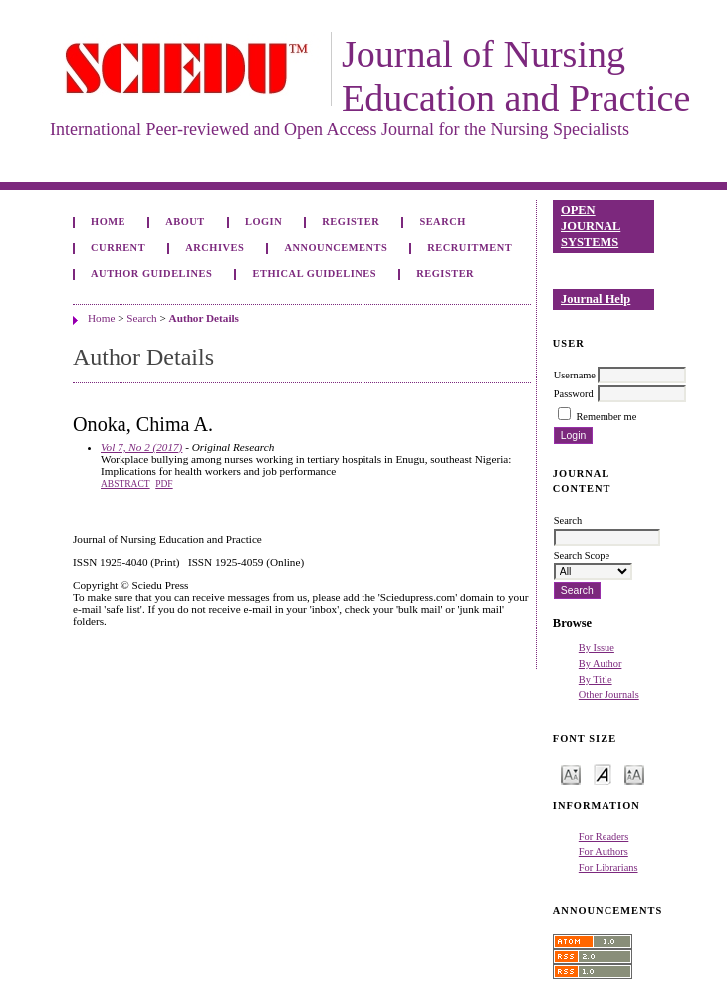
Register (350, 221)
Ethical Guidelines (315, 273)
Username (575, 375)
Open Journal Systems (590, 225)
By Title (595, 679)
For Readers (604, 836)
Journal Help (595, 299)
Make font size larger (634, 773)
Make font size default (602, 773)
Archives (214, 247)
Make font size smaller (571, 773)
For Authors (603, 851)
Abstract (125, 484)
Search (442, 221)
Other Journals (609, 694)
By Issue (596, 647)
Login (263, 221)
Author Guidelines (151, 273)
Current (118, 247)
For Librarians (608, 867)
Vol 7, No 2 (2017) (141, 447)
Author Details (204, 318)
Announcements (335, 247)
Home (108, 221)
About (185, 221)
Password (574, 393)
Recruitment (469, 247)
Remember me (606, 416)
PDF (163, 484)
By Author (600, 663)
